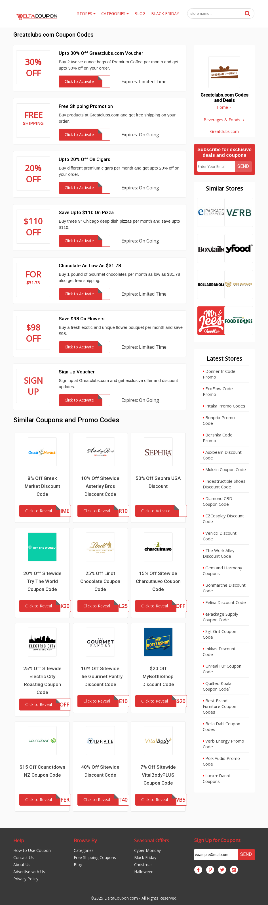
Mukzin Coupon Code (224, 469)
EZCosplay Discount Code (223, 518)
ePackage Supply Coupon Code (220, 616)
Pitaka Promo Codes (224, 406)
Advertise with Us (29, 871)
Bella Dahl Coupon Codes (221, 726)
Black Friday (145, 857)
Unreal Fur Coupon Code (222, 668)
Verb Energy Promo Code (223, 743)
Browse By (85, 840)
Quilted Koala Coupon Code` (217, 686)
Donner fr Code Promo (219, 374)
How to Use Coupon (32, 850)
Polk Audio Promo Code (221, 761)
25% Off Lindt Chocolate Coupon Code (100, 581)
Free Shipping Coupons (95, 857)
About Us (21, 864)
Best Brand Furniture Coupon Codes (219, 706)
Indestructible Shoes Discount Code (224, 484)
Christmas (143, 864)
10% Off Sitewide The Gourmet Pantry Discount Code (100, 676)
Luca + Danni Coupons (216, 778)
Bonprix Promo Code (219, 420)
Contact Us (23, 857)
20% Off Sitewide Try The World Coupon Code (42, 581)
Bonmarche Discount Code (224, 587)
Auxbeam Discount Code (222, 455)
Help (18, 840)
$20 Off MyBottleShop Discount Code (158, 676)
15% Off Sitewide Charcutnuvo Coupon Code (158, 581)
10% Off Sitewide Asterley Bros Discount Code (100, 486)
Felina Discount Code (224, 602)
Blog (78, 864)
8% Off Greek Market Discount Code (42, 486)
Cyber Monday (147, 850)
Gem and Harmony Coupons (222, 570)
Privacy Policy (25, 878)
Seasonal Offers (151, 840)
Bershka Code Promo (218, 437)
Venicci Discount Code (220, 536)
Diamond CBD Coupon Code (217, 501)
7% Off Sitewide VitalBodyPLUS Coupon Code (158, 775)
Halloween (143, 871)
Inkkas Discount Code (219, 651)
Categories (84, 850)
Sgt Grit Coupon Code (219, 634)
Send (243, 166)
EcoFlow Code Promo (218, 391)
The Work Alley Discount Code (219, 553)
